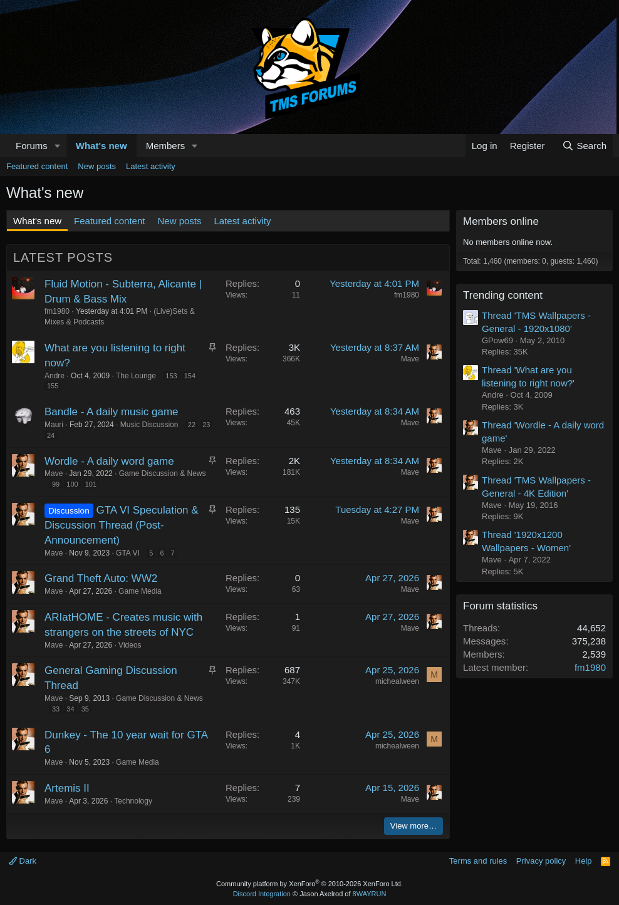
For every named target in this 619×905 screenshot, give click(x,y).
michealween (397, 681)
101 (90, 484)
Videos (129, 645)
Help (583, 861)
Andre (54, 375)
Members (165, 145)
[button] (57, 145)
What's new (101, 145)
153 (171, 376)
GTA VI (128, 553)
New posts (97, 166)
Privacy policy (541, 861)
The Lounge (136, 375)
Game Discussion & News (162, 473)
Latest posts (63, 257)
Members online (501, 221)
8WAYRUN (370, 893)
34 (70, 709)
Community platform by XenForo (309, 883)
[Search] (584, 145)
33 (56, 709)
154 (189, 376)
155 (52, 386)
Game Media (140, 591)
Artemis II (67, 788)
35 (85, 709)
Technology (133, 801)
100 (72, 484)
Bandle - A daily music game (111, 412)
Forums (32, 145)
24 (51, 435)
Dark (22, 861)
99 (56, 484)
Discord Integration (262, 893)
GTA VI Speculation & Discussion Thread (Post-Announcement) (121, 525)
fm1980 (57, 311)
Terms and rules (478, 861)
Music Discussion (149, 424)
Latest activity (150, 166)
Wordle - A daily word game (109, 461)
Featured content (37, 166)
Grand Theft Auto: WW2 (100, 578)
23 (206, 424)
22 (191, 424)
